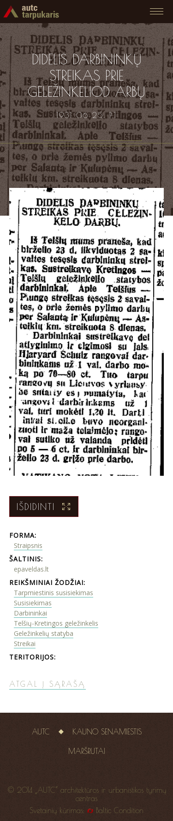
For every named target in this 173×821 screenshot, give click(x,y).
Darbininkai (30, 613)
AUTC (41, 732)
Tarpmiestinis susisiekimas (53, 592)
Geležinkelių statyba (43, 633)
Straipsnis (28, 545)
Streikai (25, 643)
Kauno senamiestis (107, 732)
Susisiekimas (33, 602)
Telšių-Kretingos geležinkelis (56, 623)
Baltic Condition (119, 810)
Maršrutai (86, 751)
